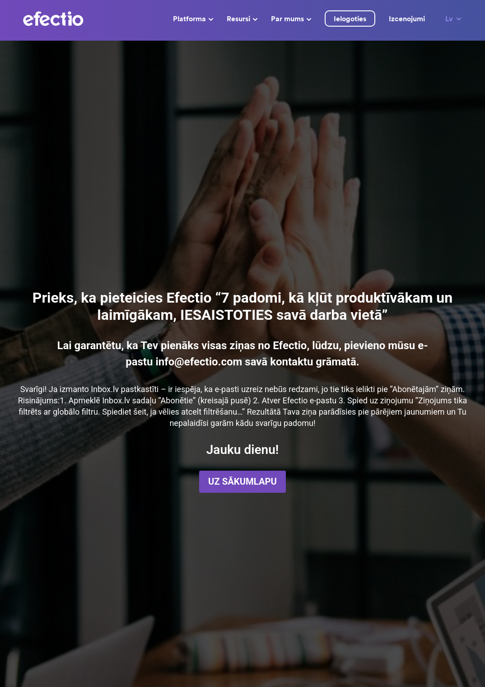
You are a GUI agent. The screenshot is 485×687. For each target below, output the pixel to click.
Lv (453, 18)
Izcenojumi (407, 18)
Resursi (242, 18)
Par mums (291, 18)
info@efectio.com (198, 361)
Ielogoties (350, 18)
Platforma (193, 18)
